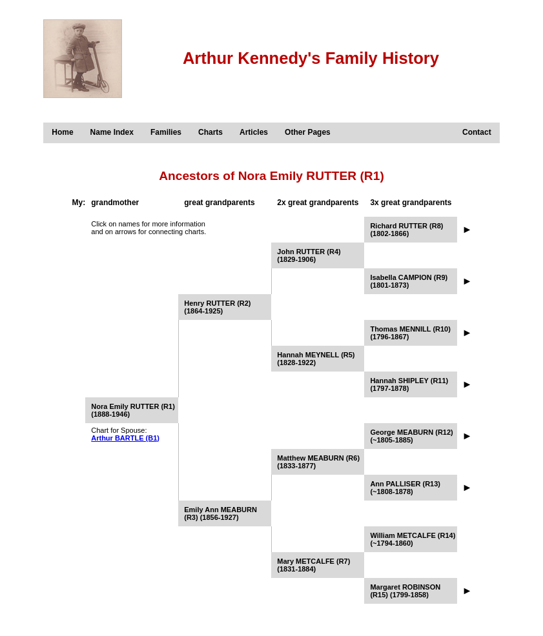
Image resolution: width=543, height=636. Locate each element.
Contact (476, 132)
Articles (254, 132)
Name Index (112, 132)
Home (62, 132)
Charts (210, 132)
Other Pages (308, 132)
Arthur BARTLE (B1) (125, 438)
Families (165, 132)
